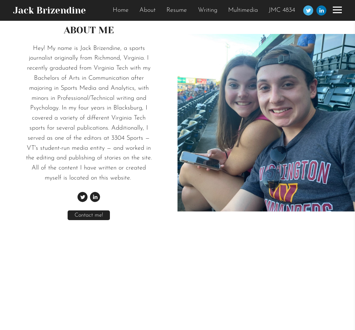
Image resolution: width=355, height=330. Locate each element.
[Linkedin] (321, 10)
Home (121, 10)
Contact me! (89, 215)
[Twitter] (308, 10)
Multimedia (243, 10)
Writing (207, 10)
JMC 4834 (282, 10)
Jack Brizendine (49, 10)
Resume (176, 10)
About (147, 10)
